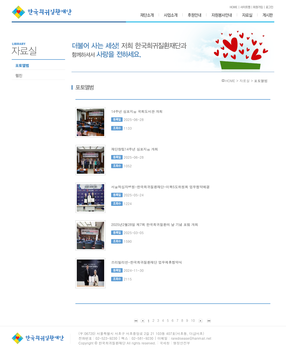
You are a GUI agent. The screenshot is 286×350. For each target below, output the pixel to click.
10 (193, 320)
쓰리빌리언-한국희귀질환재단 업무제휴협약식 (146, 262)
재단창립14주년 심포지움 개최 (134, 149)
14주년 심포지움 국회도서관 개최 (137, 111)
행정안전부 (181, 343)
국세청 (164, 343)
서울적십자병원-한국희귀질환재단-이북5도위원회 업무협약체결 (160, 186)
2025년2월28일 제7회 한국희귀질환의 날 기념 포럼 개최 (154, 224)
